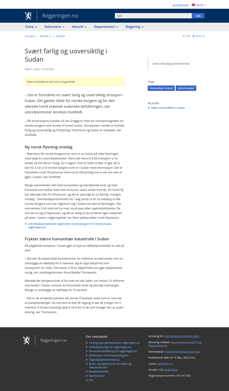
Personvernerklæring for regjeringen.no (113, 351)
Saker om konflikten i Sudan (168, 107)
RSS (91, 380)
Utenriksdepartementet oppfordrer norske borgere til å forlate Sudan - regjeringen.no (70, 225)
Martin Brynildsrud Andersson (182, 351)
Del (188, 36)
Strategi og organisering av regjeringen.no (114, 342)
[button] (45, 36)
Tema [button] (30, 26)
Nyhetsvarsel (97, 375)
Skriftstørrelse (180, 5)
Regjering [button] (133, 26)
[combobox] (153, 15)
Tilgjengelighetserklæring (104, 359)
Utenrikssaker (185, 88)
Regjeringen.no (57, 16)
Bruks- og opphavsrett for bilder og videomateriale (110, 365)
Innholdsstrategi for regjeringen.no (110, 347)
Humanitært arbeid (161, 88)
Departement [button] (105, 26)
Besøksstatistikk (99, 371)
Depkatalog (170, 369)
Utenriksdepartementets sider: (182, 336)
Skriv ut (200, 36)
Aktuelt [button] (78, 26)
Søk (198, 16)
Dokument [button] (53, 26)
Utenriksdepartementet (170, 63)
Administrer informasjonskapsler (109, 355)
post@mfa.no (165, 363)
